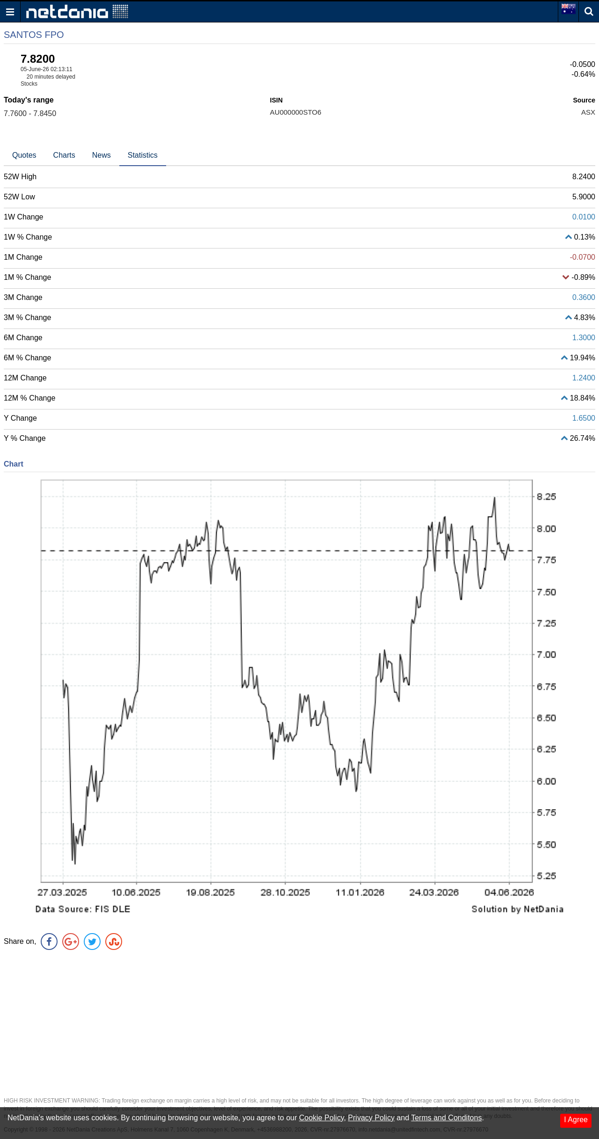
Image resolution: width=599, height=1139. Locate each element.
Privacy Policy (371, 1118)
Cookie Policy (321, 1118)
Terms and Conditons (446, 1118)
